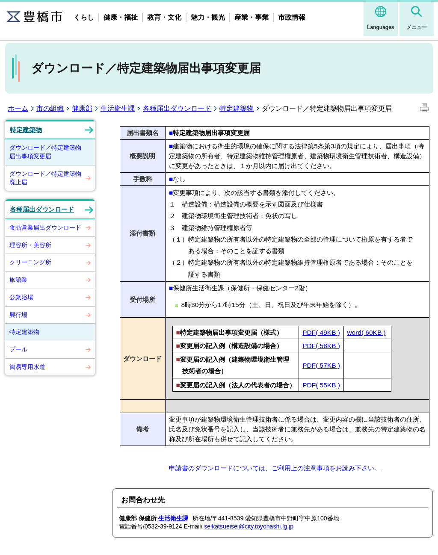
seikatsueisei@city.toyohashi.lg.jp (248, 526)
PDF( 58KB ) (321, 345)
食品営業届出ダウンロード (45, 227)
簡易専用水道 (27, 366)
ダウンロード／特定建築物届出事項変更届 (45, 151)
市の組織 (50, 108)
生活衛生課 (118, 108)
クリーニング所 (30, 262)
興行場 (18, 314)
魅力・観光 (208, 17)
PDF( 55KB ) (321, 385)
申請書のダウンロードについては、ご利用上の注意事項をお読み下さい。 (275, 468)
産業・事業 (251, 17)
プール (18, 349)
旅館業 (18, 279)
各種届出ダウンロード (177, 108)
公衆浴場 (21, 297)
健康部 (82, 108)
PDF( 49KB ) (321, 332)
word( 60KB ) (366, 332)
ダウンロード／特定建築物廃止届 (45, 178)
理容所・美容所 (30, 245)
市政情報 (291, 17)
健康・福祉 (121, 17)
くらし (84, 17)
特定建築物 (236, 108)
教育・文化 (164, 17)
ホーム (18, 108)
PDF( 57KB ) (321, 365)
